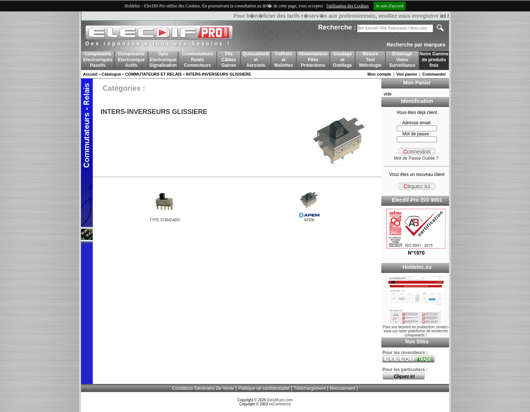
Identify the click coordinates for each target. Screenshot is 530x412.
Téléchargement (310, 388)
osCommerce (280, 404)
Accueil (90, 74)
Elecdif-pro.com (280, 400)
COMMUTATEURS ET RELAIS (153, 74)
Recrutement (342, 388)
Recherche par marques (415, 45)
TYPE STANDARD (164, 220)
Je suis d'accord (389, 5)
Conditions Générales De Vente (203, 388)
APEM (309, 220)
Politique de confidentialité (263, 388)
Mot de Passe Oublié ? (416, 158)
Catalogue (111, 74)
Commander (434, 74)
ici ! (444, 16)
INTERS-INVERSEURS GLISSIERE (218, 74)
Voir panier (406, 74)
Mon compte (379, 74)
